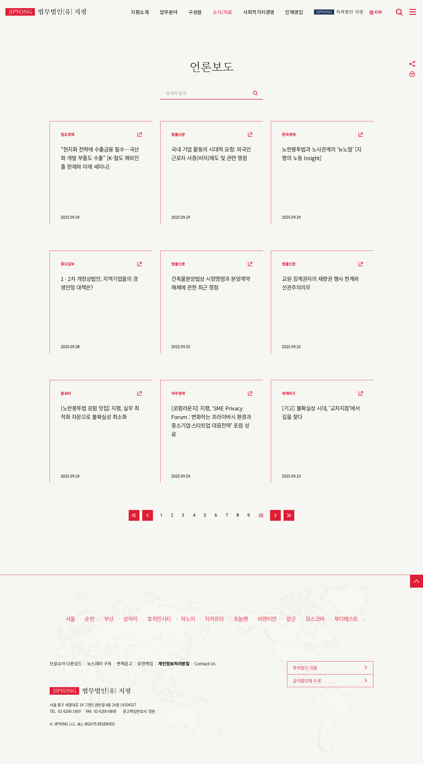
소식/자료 (222, 11)
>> (289, 515)
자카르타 (214, 619)
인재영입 (294, 11)
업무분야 (169, 11)
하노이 (188, 619)
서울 (70, 619)
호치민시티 (159, 619)
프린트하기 (412, 74)
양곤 (291, 619)
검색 (399, 12)
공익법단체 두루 (307, 680)
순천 (89, 619)
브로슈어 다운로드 (66, 663)
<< (134, 515)
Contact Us (205, 663)
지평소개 (140, 11)
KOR (378, 12)
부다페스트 (346, 619)
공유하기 (412, 64)
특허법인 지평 (305, 667)
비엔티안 (267, 619)
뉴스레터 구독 (99, 663)
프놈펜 (241, 619)
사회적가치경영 (258, 11)
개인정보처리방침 (173, 663)
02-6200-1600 (69, 711)
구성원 (195, 11)
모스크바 (315, 619)
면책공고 (124, 663)
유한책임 (145, 663)
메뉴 (413, 12)
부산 (109, 619)
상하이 (130, 619)
